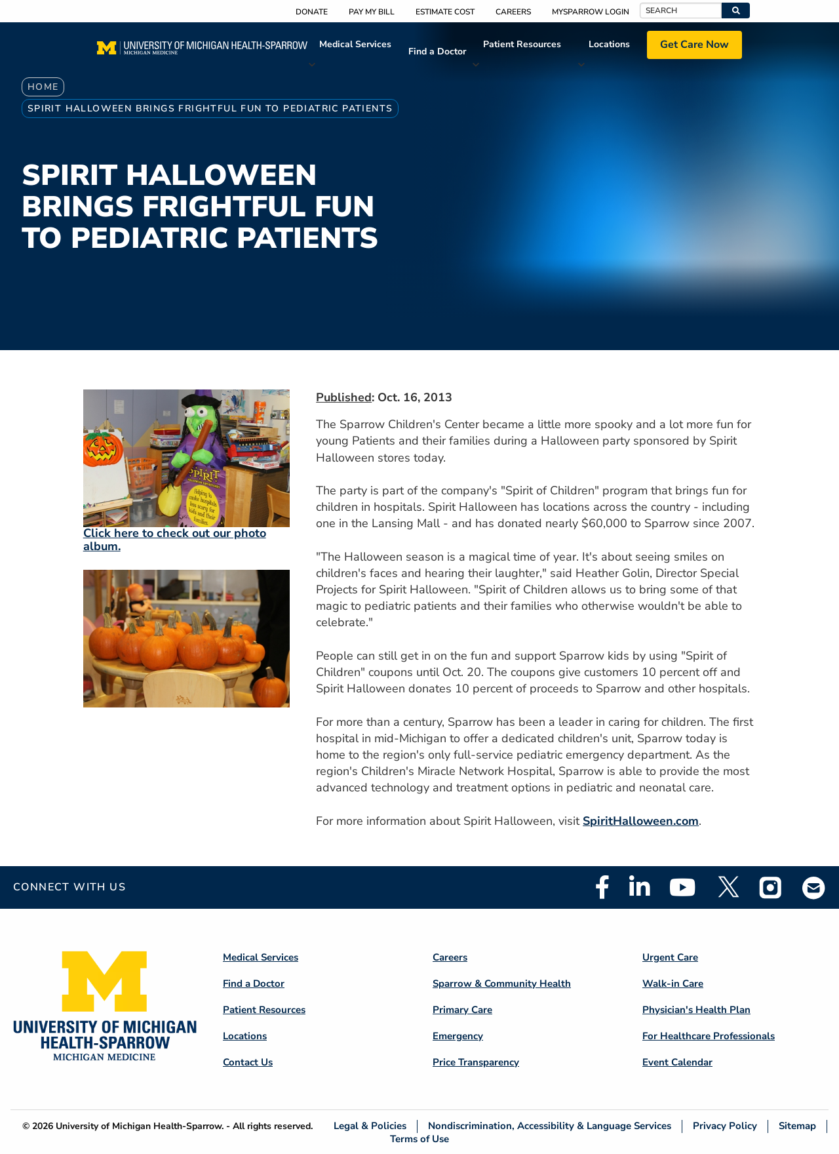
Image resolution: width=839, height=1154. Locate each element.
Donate (312, 12)
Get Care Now (694, 44)
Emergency (458, 1036)
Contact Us (248, 1062)
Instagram (771, 887)
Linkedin (639, 887)
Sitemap (797, 1126)
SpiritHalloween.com (641, 821)
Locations (609, 44)
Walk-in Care (672, 983)
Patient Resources (522, 44)
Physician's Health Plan (696, 1009)
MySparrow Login (590, 12)
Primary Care (462, 1009)
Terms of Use (419, 1138)
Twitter (727, 887)
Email (814, 887)
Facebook (602, 887)
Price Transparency (476, 1062)
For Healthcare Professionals (708, 1036)
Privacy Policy (725, 1126)
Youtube (682, 887)
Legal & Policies (370, 1126)
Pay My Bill (372, 12)
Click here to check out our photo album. (174, 539)
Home (43, 87)
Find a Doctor (437, 51)
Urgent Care (670, 957)
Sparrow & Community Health (502, 983)
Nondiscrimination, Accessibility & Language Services (549, 1126)
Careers (513, 12)
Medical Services (355, 44)
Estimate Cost (445, 12)
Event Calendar (677, 1062)
